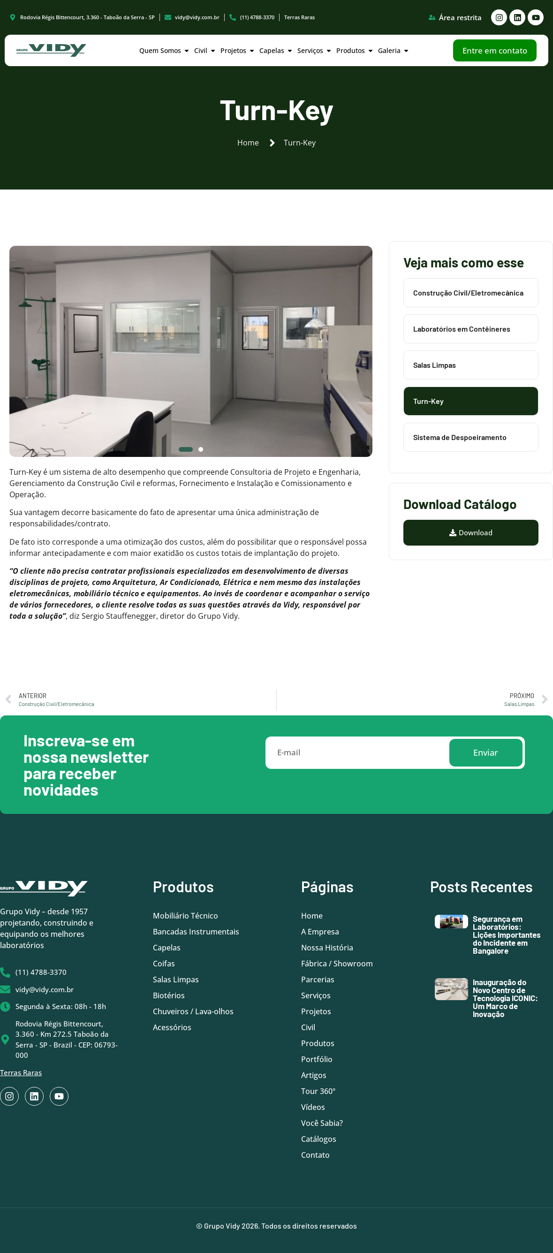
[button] (186, 449)
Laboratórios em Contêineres (461, 328)
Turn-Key (428, 400)
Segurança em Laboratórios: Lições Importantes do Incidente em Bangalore (507, 934)
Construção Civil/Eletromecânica (468, 292)
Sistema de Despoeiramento (460, 437)
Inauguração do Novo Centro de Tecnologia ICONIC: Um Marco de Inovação (505, 997)
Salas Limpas (434, 364)
